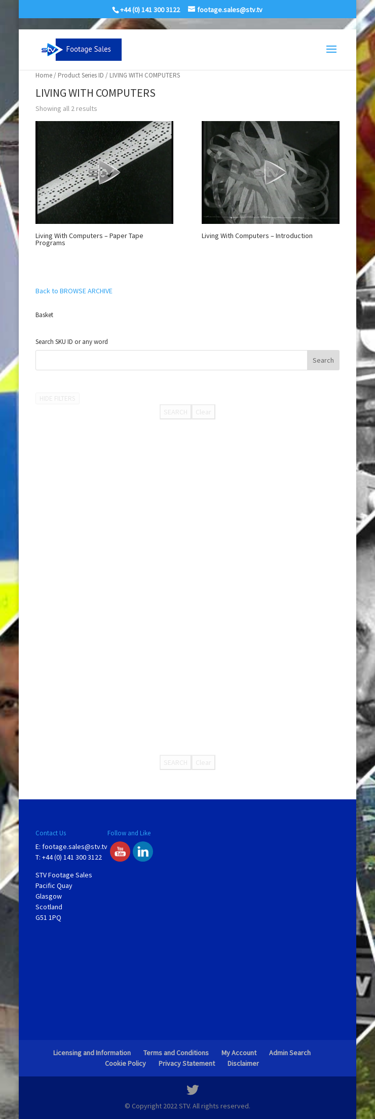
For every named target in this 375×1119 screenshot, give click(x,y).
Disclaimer (243, 1063)
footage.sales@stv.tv (74, 846)
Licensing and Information (92, 1052)
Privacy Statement (187, 1063)
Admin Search (290, 1052)
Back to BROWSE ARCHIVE (74, 290)
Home (43, 75)
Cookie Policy (125, 1063)
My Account (238, 1052)
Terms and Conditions (176, 1052)
